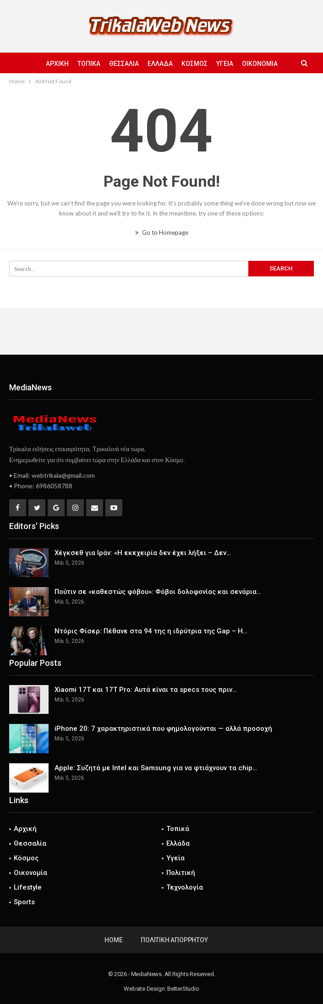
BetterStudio (183, 988)
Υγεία (224, 63)
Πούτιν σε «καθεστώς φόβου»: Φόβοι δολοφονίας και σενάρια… (158, 592)
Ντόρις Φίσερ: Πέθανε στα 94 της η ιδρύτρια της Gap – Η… (151, 631)
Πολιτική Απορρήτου (174, 940)
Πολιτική (180, 873)
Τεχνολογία (184, 887)
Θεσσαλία (124, 63)
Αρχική (57, 63)
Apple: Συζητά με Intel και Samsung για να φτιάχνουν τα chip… (156, 768)
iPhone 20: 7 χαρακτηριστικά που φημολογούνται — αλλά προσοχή (163, 728)
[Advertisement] (162, 331)
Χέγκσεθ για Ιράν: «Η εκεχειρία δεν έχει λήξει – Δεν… (143, 553)
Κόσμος (194, 63)
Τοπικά (88, 63)
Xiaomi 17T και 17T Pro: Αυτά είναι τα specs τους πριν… (146, 690)
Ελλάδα (160, 63)
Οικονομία (260, 63)
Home (113, 940)
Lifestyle (28, 887)
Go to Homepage (161, 232)
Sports (24, 902)
